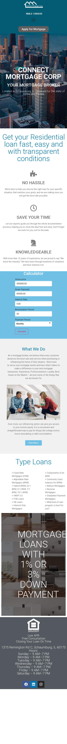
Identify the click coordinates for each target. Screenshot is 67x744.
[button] (33, 20)
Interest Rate (21, 299)
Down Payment (22, 289)
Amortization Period (24, 309)
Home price (20, 279)
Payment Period (22, 320)
